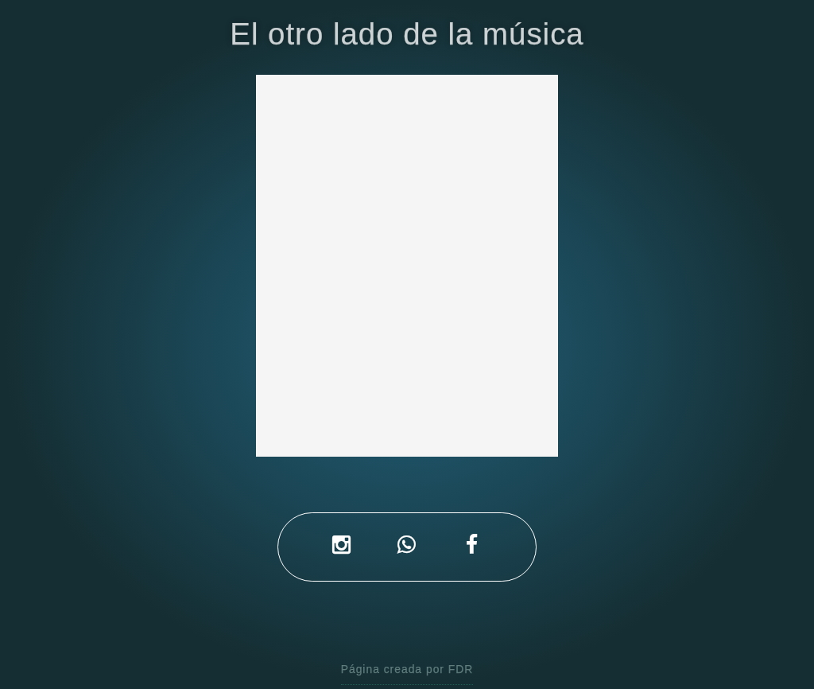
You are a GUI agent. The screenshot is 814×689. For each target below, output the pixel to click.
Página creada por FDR (407, 669)
